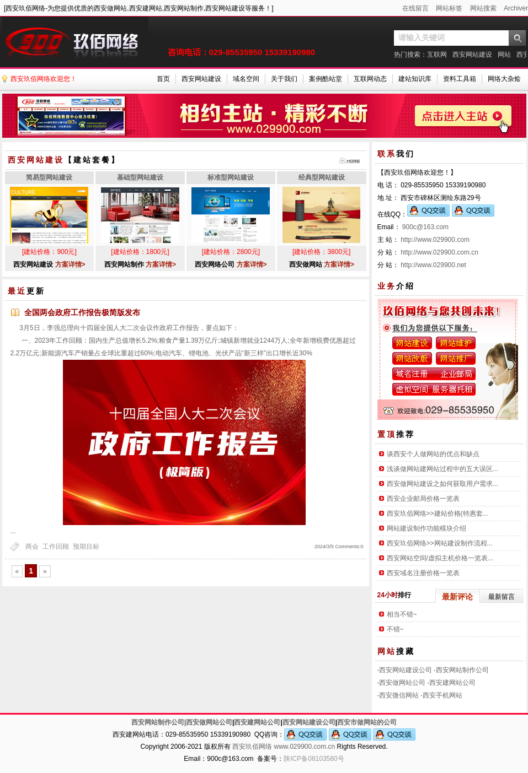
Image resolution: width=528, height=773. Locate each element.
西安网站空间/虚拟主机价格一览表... (440, 558)
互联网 (437, 54)
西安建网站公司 (452, 682)
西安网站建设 (472, 54)
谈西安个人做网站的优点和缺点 (433, 454)
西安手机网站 (442, 695)
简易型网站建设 (49, 177)
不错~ (395, 629)
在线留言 (415, 8)
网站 (504, 54)
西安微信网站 (399, 695)
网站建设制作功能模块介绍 (426, 528)
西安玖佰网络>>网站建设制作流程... (440, 543)
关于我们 (284, 79)
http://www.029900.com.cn (439, 252)
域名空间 (246, 79)
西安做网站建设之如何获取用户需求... (442, 484)
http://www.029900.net (433, 265)
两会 (32, 546)
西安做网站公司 (402, 682)
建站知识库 (414, 79)
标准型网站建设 (230, 177)
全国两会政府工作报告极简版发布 (82, 312)
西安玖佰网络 (252, 746)
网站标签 (449, 8)
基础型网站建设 (140, 177)
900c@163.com (425, 227)
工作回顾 (55, 546)
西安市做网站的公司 (367, 722)
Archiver (516, 8)
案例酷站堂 (325, 79)
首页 (163, 79)
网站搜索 (483, 8)
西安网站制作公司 (462, 670)
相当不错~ (402, 614)
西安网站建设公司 (405, 670)
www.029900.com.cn (304, 746)
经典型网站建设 (321, 177)
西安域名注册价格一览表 (423, 573)
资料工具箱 (459, 79)
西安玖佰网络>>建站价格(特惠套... (437, 513)
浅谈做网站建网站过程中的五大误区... (442, 469)
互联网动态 (370, 79)
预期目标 (86, 546)
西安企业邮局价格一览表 (423, 498)
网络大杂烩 (504, 79)
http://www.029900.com (435, 240)
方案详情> (70, 264)
